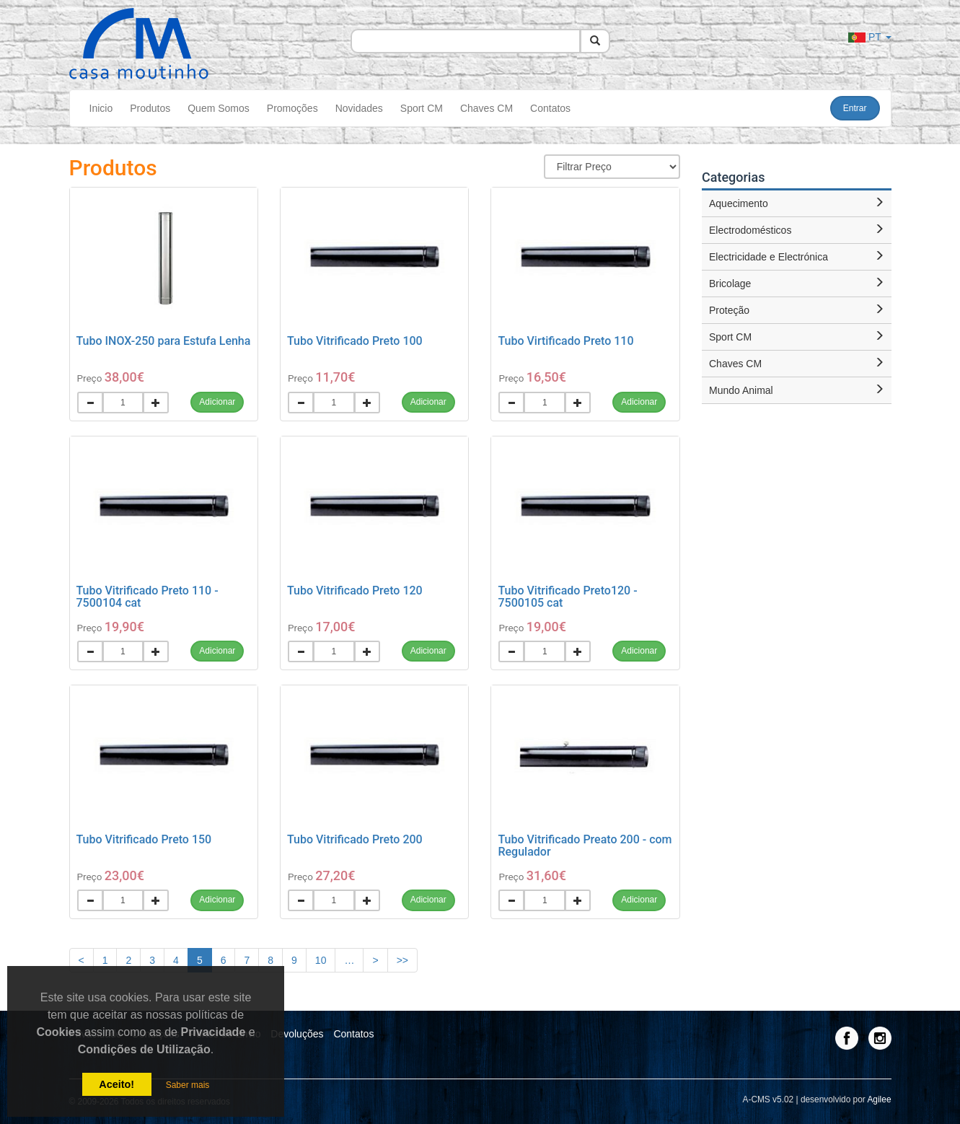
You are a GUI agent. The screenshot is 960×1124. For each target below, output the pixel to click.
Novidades (359, 108)
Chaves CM (486, 108)
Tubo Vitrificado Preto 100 (355, 341)
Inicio (101, 108)
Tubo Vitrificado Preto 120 (355, 590)
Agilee (879, 1099)
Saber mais (188, 1085)
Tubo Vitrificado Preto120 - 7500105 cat (567, 597)
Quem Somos (219, 108)
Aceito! (116, 1084)
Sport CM (421, 108)
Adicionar (217, 402)
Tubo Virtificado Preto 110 (565, 341)
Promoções (292, 108)
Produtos (150, 108)
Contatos (550, 108)
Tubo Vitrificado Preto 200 (355, 839)
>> (402, 960)
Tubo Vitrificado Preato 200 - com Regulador (584, 846)
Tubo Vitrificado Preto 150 (144, 839)
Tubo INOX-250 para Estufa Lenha (163, 341)
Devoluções (296, 1034)
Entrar (855, 108)
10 (321, 960)
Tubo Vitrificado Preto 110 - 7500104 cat (147, 597)
